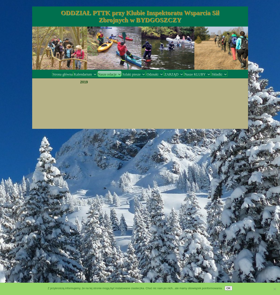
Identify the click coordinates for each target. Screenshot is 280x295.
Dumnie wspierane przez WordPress (140, 120)
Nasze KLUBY (197, 74)
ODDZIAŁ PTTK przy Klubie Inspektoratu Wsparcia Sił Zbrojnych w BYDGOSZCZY (140, 16)
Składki (219, 74)
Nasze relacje (109, 74)
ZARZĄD (174, 74)
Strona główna (62, 74)
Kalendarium (85, 74)
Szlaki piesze (133, 74)
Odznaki (155, 74)
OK (228, 288)
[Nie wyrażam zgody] (274, 289)
